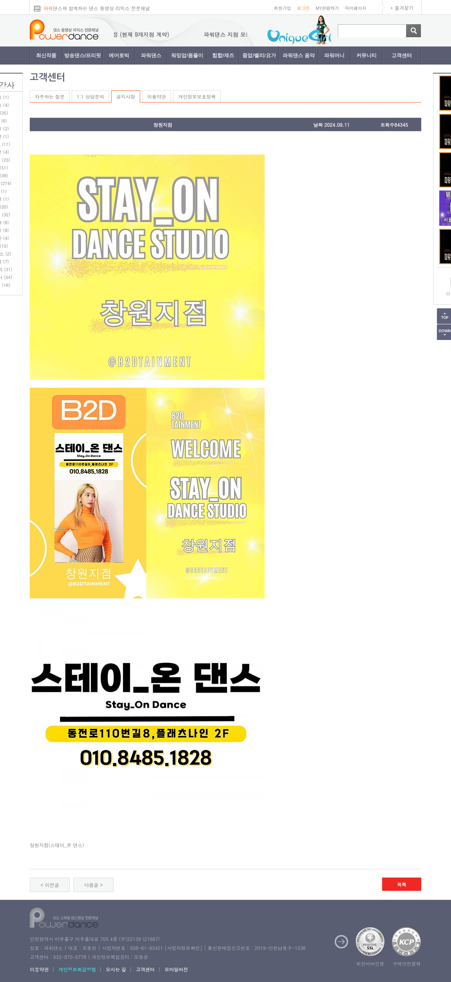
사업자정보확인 (183, 947)
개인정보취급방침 (77, 969)
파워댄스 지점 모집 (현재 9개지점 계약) (124, 34)
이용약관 (156, 96)
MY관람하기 (327, 8)
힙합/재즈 (223, 55)
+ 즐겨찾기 (401, 7)
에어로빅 (119, 55)
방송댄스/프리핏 (82, 55)
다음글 (91, 884)
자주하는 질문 (50, 96)
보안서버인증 (370, 963)
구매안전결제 (407, 963)
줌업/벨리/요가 (259, 55)
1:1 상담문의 (90, 96)
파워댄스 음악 (299, 55)
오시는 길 (116, 969)
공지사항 (125, 96)
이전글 (52, 884)
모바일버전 (176, 969)
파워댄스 (151, 55)
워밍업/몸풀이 (187, 55)
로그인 (303, 8)
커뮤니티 (366, 55)
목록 (401, 884)
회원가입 (282, 8)
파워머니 (334, 55)
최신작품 (46, 55)
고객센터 (401, 55)
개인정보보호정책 (197, 96)
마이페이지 (355, 8)
